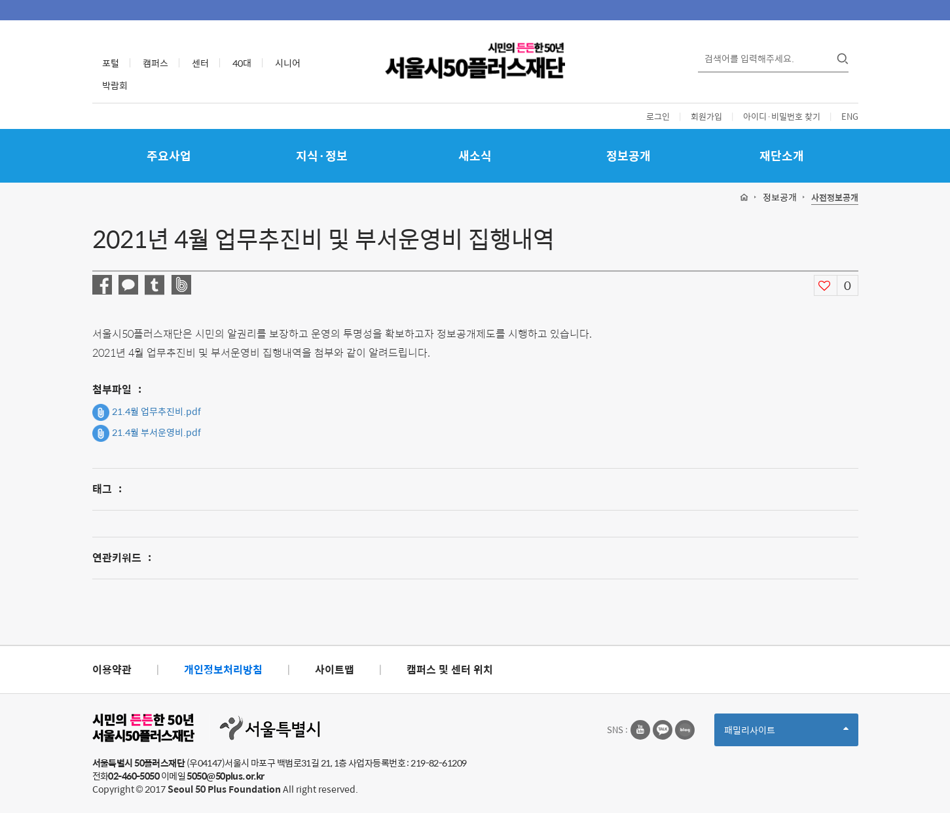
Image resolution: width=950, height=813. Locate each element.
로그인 (658, 116)
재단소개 (781, 155)
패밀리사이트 (786, 734)
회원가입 (706, 116)
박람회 (115, 85)
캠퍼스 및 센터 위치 (450, 669)
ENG (849, 116)
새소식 (475, 155)
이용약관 (112, 669)
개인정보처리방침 (223, 669)
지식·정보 (322, 155)
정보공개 (628, 155)
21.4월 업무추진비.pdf (146, 412)
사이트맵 (334, 669)
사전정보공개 (834, 198)
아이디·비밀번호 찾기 (781, 116)
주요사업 (169, 155)
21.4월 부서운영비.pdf (146, 433)
